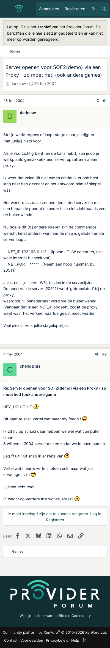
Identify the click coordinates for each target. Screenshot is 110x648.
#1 (105, 100)
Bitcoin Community (75, 615)
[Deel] (97, 100)
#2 (104, 354)
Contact (11, 640)
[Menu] (7, 9)
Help (75, 640)
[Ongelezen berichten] (93, 9)
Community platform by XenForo (55, 632)
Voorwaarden (31, 640)
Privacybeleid (57, 640)
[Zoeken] (103, 9)
